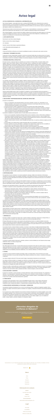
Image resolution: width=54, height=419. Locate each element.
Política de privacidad (27, 411)
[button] (49, 5)
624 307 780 (27, 396)
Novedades (27, 382)
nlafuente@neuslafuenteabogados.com (27, 400)
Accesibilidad (27, 409)
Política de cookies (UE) (27, 413)
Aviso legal (27, 407)
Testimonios (27, 384)
